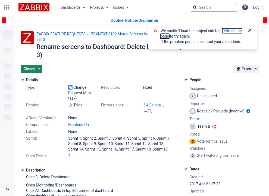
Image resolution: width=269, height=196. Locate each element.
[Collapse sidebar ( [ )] (7, 189)
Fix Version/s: (112, 105)
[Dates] (186, 169)
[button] (6, 7)
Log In (258, 7)
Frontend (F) (78, 124)
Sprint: (31, 138)
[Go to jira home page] (34, 7)
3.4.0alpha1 (153, 105)
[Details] (22, 80)
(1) (150, 110)
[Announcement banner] (134, 20)
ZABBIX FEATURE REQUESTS (61, 34)
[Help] (245, 7)
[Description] (22, 170)
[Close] (249, 30)
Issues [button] (118, 7)
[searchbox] (214, 7)
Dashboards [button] (70, 7)
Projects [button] (97, 7)
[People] (186, 80)
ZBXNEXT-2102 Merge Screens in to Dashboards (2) (134, 34)
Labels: (32, 131)
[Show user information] (248, 111)
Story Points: (37, 156)
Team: (194, 119)
